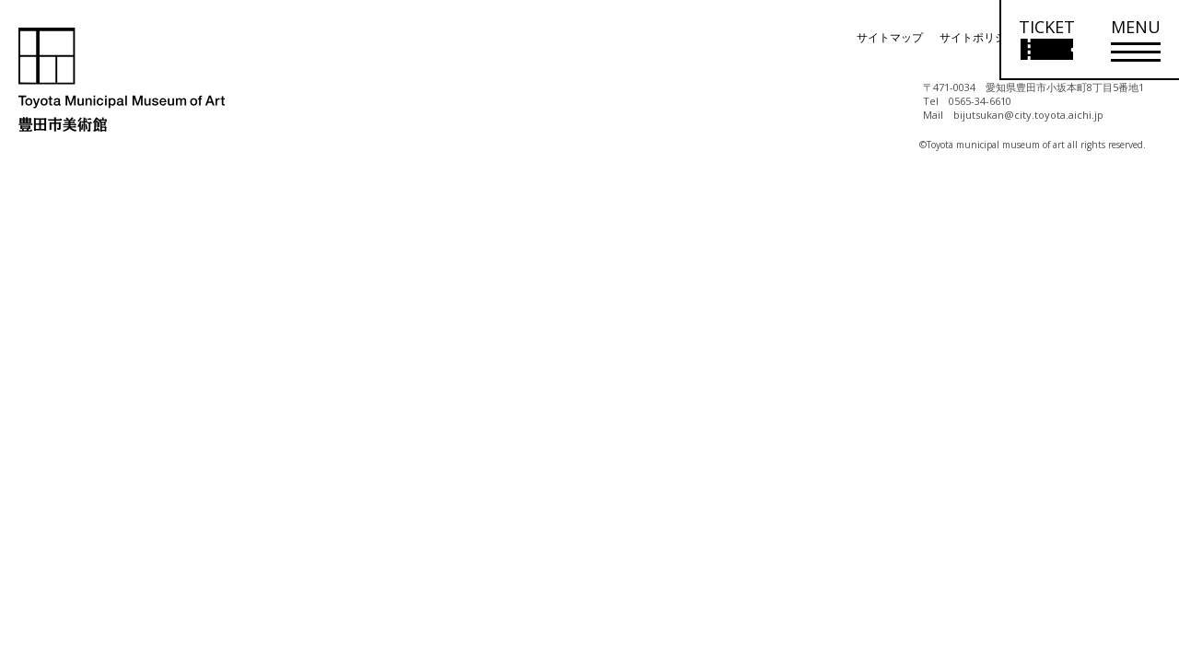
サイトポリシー (978, 37)
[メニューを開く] (1135, 40)
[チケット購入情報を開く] (1045, 40)
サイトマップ (890, 37)
